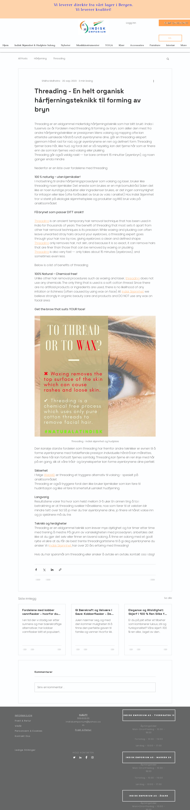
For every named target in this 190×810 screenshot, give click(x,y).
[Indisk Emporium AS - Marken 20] (148, 757)
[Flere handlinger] (154, 81)
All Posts (22, 58)
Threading (59, 58)
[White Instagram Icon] (92, 757)
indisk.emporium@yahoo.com (83, 723)
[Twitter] (74, 757)
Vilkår (18, 726)
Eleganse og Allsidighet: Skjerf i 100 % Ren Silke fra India (147, 612)
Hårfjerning (40, 58)
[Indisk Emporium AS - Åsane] (148, 796)
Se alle (168, 598)
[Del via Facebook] (36, 569)
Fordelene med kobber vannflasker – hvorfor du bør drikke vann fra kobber (41, 612)
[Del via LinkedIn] (52, 569)
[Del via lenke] (60, 569)
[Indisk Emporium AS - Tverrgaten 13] (149, 715)
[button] (167, 58)
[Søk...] (170, 38)
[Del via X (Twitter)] (44, 569)
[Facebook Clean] (86, 757)
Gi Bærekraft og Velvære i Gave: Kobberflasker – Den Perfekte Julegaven (94, 612)
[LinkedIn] (80, 757)
